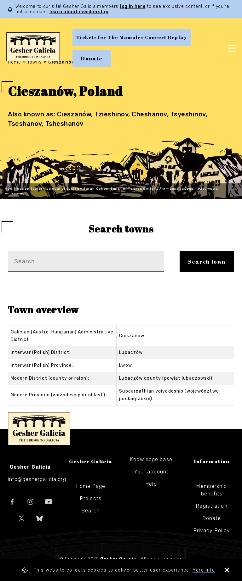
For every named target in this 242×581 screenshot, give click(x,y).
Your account (151, 472)
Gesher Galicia (39, 428)
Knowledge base (151, 459)
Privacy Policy (211, 531)
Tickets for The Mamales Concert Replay (131, 37)
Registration (211, 506)
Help (151, 484)
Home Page (90, 486)
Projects (90, 498)
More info (204, 570)
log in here (133, 6)
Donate (92, 58)
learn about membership (78, 11)
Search (91, 511)
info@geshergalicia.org (37, 479)
